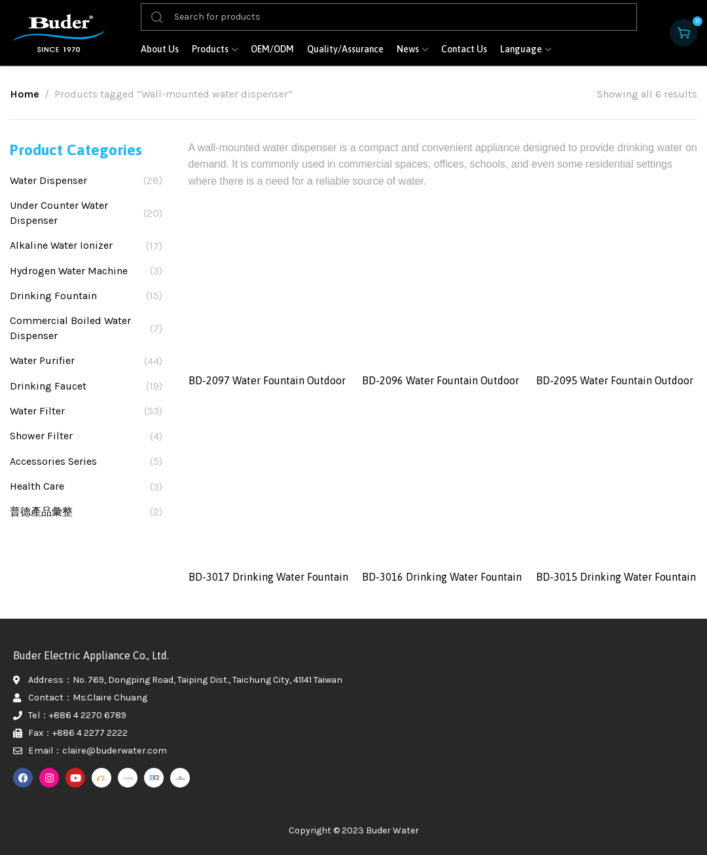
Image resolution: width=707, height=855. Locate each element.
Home (24, 94)
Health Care (37, 486)
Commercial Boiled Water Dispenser (70, 327)
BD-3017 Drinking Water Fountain (268, 577)
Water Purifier (42, 360)
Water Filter (37, 411)
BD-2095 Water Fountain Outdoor (614, 380)
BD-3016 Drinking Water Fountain (442, 577)
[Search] (389, 17)
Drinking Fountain (53, 295)
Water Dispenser (48, 180)
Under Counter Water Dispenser (59, 212)
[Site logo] (59, 32)
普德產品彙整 (41, 511)
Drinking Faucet (48, 386)
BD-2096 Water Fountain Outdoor (440, 380)
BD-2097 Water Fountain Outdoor (267, 380)
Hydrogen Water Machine (69, 270)
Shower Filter (41, 435)
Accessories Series (53, 461)
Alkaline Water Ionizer (61, 245)
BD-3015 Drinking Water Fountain (616, 577)
